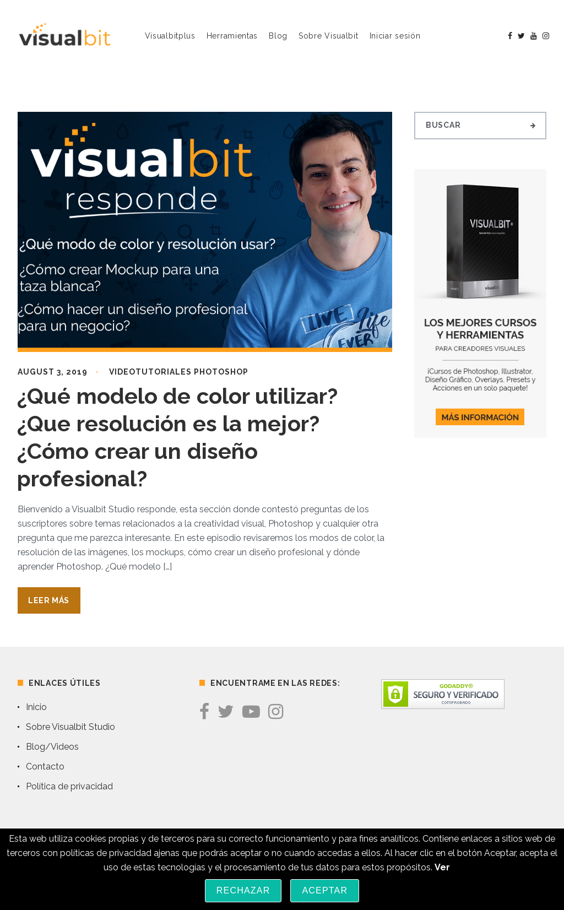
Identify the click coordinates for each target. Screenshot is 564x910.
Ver (442, 867)
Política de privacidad (69, 786)
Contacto (45, 766)
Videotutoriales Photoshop (178, 371)
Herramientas (232, 35)
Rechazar (243, 890)
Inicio (36, 707)
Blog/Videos (52, 746)
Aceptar (325, 890)
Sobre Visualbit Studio (70, 727)
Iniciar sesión (395, 35)
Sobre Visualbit (329, 35)
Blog (278, 35)
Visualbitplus (170, 35)
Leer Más (48, 600)
